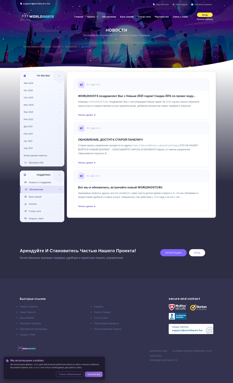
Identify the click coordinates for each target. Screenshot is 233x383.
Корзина (98, 306)
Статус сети (144, 16)
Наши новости (28, 312)
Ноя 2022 (28, 119)
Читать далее (87, 114)
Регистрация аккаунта (106, 323)
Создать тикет (28, 334)
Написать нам (158, 351)
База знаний (127, 16)
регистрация (173, 252)
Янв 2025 (28, 112)
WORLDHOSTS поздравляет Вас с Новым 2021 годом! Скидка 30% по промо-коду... (136, 96)
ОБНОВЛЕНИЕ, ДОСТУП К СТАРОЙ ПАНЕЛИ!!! (110, 140)
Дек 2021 (28, 126)
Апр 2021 (28, 148)
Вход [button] (205, 14)
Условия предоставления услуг (192, 351)
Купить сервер (102, 312)
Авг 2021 (28, 141)
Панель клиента (29, 306)
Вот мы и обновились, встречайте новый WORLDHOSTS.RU (120, 187)
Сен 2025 (28, 97)
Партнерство (162, 16)
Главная (78, 16)
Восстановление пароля (107, 329)
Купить (92, 16)
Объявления (109, 16)
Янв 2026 (28, 83)
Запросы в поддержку (37, 182)
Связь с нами (180, 16)
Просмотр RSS (33, 162)
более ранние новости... (36, 155)
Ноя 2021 (28, 133)
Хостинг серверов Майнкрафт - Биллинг (42, 46)
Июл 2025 (29, 104)
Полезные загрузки (30, 323)
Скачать (30, 203)
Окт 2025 (28, 90)
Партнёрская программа (33, 329)
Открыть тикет (34, 218)
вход (197, 252)
